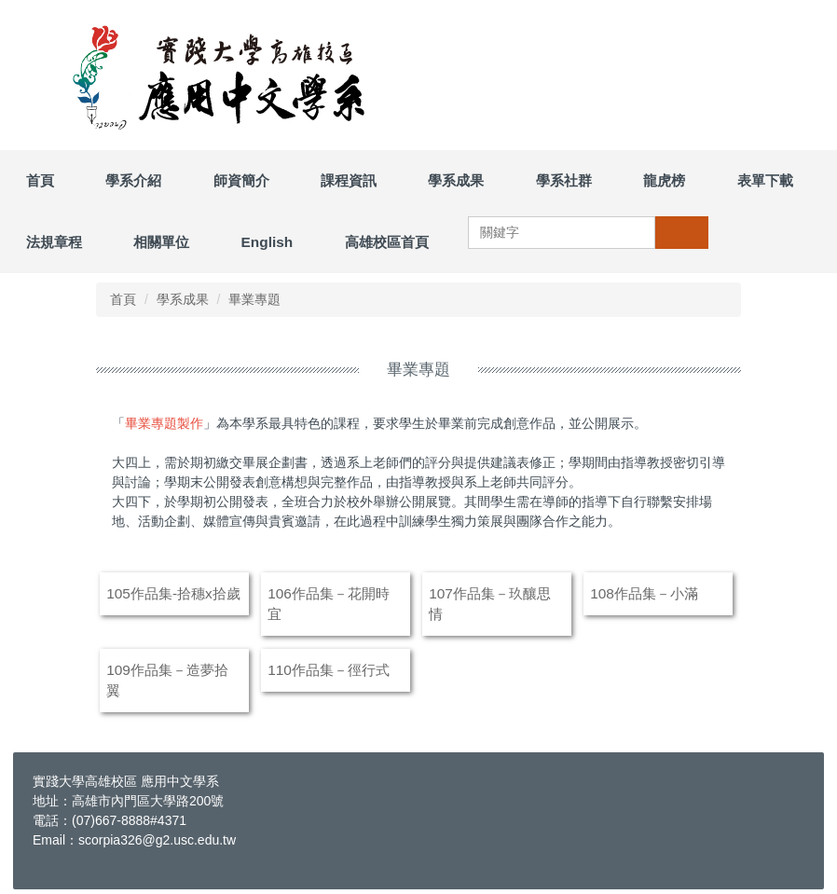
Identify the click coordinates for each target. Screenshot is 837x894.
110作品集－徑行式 (329, 670)
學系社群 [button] (564, 180)
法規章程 (54, 242)
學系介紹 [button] (133, 180)
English (267, 242)
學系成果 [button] (456, 180)
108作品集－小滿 (644, 593)
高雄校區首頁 (387, 242)
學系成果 (183, 299)
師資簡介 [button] (241, 180)
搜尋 (681, 232)
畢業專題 (254, 299)
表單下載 (765, 180)
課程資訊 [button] (349, 180)
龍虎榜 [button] (664, 180)
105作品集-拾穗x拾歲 (173, 593)
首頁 (40, 180)
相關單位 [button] (161, 242)
